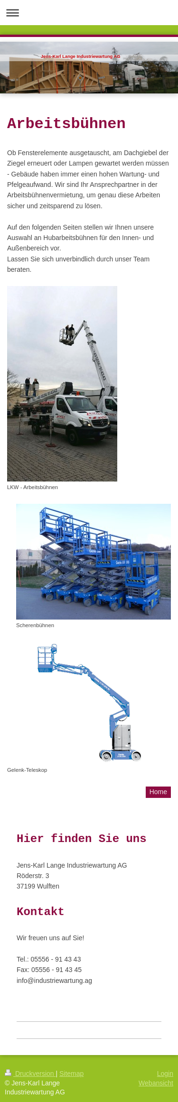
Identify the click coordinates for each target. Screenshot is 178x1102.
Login (165, 1073)
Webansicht (156, 1083)
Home (158, 792)
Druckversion (30, 1073)
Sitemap (71, 1073)
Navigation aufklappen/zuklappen (89, 12)
